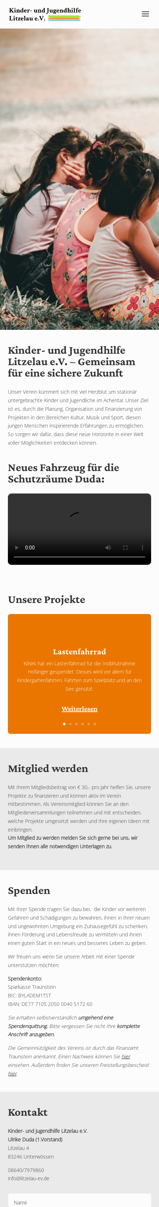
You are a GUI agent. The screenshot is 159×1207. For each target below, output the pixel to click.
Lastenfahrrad (79, 651)
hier (125, 1056)
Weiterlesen (79, 708)
